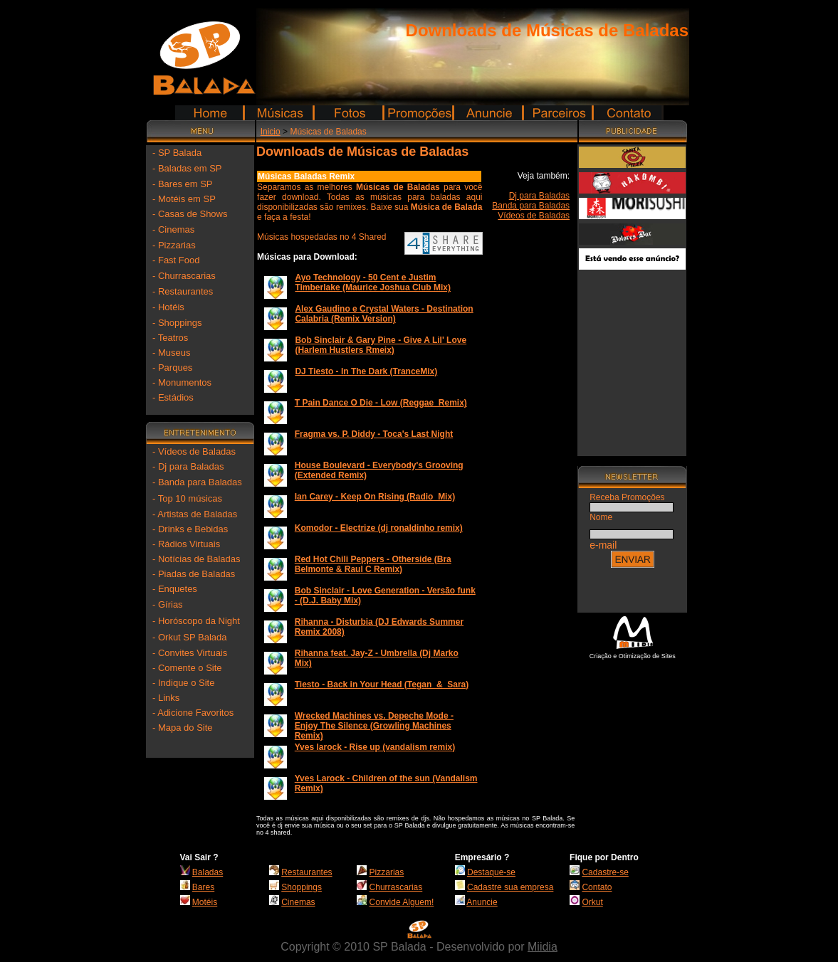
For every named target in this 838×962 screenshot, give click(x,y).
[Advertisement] (632, 357)
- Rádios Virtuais (186, 544)
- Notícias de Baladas (196, 559)
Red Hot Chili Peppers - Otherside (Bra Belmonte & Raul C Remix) (373, 564)
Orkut (592, 902)
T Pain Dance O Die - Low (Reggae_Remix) (381, 403)
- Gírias (167, 604)
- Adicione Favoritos (193, 712)
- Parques (172, 367)
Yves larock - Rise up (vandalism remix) (375, 747)
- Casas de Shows (190, 213)
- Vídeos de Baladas (194, 451)
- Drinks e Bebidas (190, 529)
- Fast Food (175, 260)
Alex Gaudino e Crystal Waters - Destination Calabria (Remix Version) (384, 314)
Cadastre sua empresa (510, 887)
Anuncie (481, 902)
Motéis (204, 902)
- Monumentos (181, 382)
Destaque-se (491, 872)
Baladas (207, 872)
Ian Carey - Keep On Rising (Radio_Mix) (375, 497)
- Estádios (173, 397)
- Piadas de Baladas (193, 574)
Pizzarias (387, 872)
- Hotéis (168, 307)
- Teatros (170, 337)
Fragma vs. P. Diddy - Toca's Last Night (374, 434)
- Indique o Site (183, 682)
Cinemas (298, 902)
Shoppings (301, 887)
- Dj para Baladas (188, 466)
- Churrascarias (184, 275)
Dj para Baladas (539, 196)
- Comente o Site (187, 667)
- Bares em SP (182, 184)
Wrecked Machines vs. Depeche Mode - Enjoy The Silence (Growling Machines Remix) (374, 726)
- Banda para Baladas (197, 482)
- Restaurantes (182, 291)
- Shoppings (176, 322)
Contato (597, 887)
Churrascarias (396, 887)
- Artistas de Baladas (194, 514)
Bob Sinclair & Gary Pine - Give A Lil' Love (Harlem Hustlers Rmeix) (380, 345)
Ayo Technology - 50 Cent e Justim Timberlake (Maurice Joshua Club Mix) (373, 282)
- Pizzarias (174, 245)
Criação (601, 656)
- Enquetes (174, 588)
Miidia (542, 947)
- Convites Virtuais (189, 653)
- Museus (171, 352)
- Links (165, 697)
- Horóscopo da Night (196, 620)
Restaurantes (306, 872)
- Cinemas (173, 229)
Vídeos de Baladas (534, 216)
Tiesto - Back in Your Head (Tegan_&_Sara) (382, 684)
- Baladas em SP (187, 168)
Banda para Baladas (531, 206)
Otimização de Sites (647, 656)
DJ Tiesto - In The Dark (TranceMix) (366, 371)
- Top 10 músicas (187, 498)
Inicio (271, 132)
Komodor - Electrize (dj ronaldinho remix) (379, 528)
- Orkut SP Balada (189, 637)
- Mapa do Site (182, 727)
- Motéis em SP (184, 199)
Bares (203, 887)
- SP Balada (176, 152)
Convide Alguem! (402, 902)
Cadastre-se (605, 872)
